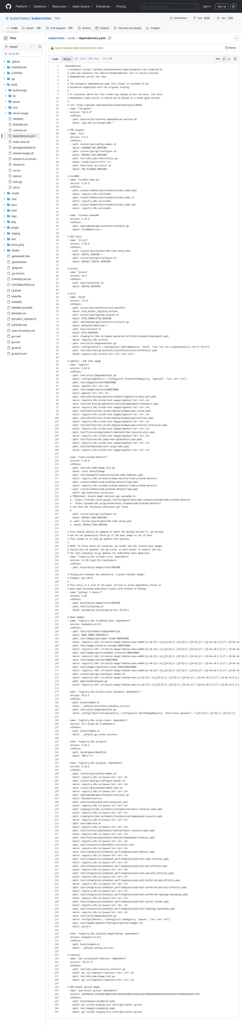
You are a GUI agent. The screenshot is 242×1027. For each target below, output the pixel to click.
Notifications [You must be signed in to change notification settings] (178, 18)
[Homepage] (8, 6)
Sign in (207, 6)
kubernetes (19, 18)
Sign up (221, 6)
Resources (61, 6)
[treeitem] (27, 136)
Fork (202, 18)
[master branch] (25, 46)
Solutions (42, 6)
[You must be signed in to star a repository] (225, 18)
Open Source (82, 6)
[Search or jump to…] (170, 6)
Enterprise (104, 6)
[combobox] (30, 53)
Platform (23, 6)
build (83, 38)
